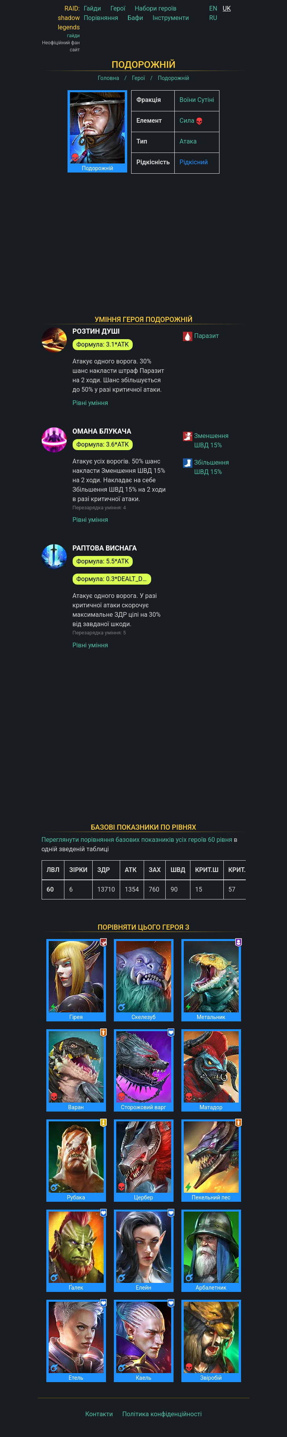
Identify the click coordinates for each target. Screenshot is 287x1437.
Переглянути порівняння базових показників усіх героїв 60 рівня (137, 839)
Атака (188, 141)
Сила (186, 120)
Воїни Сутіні (196, 100)
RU (213, 18)
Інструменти (171, 18)
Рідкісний (193, 162)
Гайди (92, 8)
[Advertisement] (144, 234)
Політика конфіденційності (161, 1414)
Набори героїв (156, 8)
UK (226, 8)
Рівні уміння (90, 403)
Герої (117, 8)
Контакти (99, 1414)
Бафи (135, 18)
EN (213, 8)
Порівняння (101, 18)
